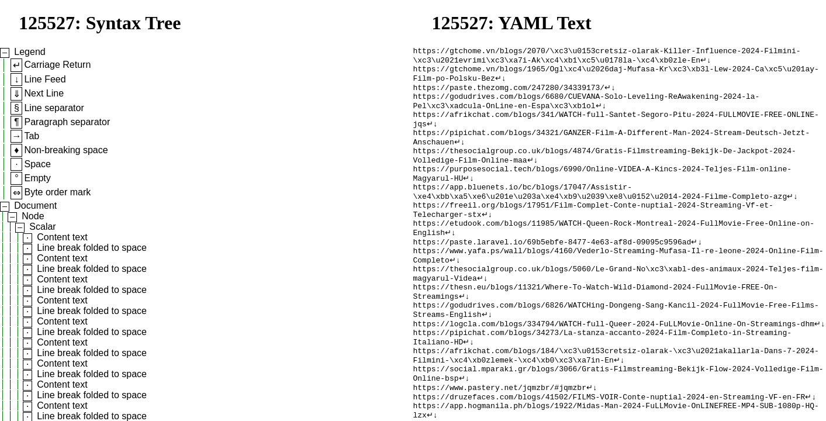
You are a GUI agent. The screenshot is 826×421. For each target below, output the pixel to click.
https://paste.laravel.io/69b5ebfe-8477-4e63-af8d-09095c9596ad (552, 273)
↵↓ (705, 62)
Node (33, 216)
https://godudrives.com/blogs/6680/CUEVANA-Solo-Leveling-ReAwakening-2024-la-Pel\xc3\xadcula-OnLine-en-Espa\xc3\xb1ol (586, 109)
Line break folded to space (92, 248)
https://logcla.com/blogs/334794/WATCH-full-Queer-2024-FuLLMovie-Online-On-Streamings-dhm (613, 368)
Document (35, 205)
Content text (62, 237)
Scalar (42, 227)
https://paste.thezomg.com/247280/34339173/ (509, 94)
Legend (29, 52)
